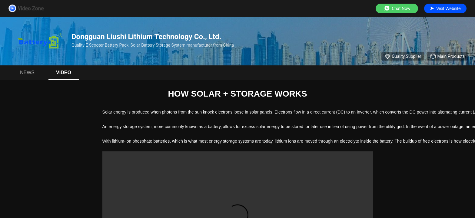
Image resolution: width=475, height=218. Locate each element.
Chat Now (397, 8)
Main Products (447, 56)
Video (63, 72)
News (27, 72)
